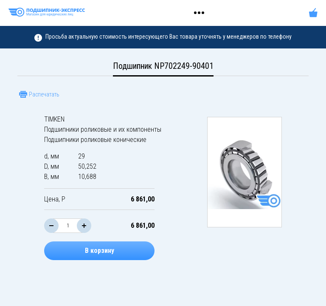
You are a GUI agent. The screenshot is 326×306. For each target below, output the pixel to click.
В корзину (99, 250)
